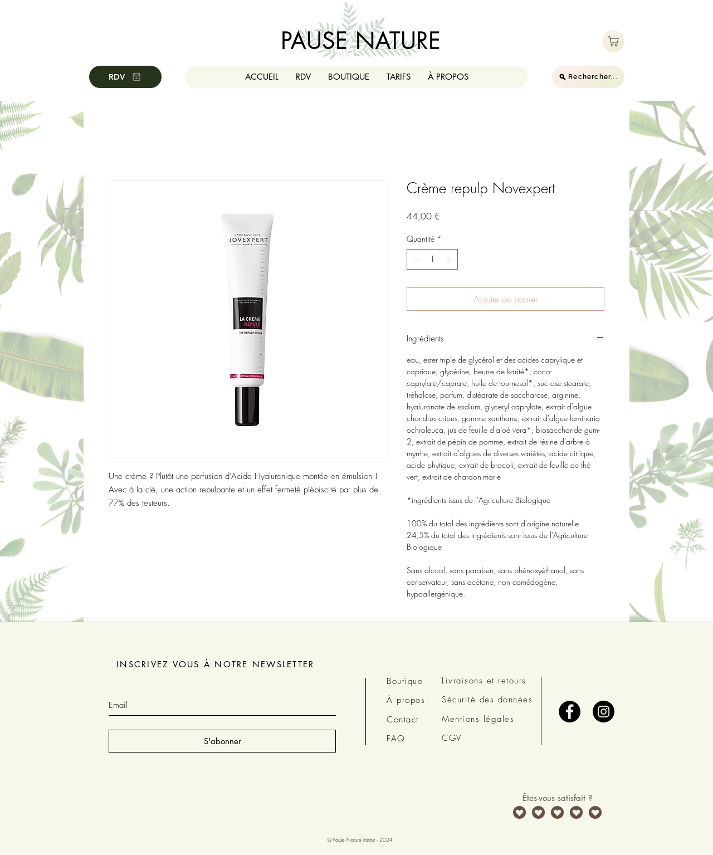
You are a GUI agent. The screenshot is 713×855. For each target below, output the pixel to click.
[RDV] (125, 77)
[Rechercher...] (588, 77)
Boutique (405, 681)
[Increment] (449, 259)
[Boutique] (613, 41)
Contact (403, 719)
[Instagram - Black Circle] (603, 711)
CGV (452, 738)
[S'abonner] (222, 741)
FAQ (396, 738)
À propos (406, 700)
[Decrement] (415, 259)
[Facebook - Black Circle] (569, 711)
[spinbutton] (432, 259)
